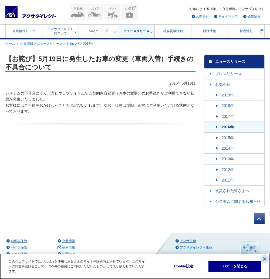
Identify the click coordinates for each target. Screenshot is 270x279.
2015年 (228, 138)
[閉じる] (264, 259)
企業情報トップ (23, 31)
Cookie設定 (183, 266)
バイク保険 (95, 12)
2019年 (228, 95)
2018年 (228, 105)
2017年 (228, 116)
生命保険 (130, 12)
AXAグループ (98, 31)
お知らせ (72, 44)
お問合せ (202, 16)
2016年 (88, 44)
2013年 (228, 159)
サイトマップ (228, 16)
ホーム (10, 44)
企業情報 (254, 16)
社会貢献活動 (173, 31)
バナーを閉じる (234, 266)
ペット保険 (112, 12)
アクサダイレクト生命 (196, 247)
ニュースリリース (136, 31)
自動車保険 (78, 12)
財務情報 (209, 31)
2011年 (228, 180)
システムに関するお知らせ (238, 201)
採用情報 (246, 31)
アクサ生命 (188, 241)
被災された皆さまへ (232, 191)
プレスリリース (228, 74)
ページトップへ (259, 218)
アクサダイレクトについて (60, 31)
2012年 (228, 169)
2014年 (228, 148)
